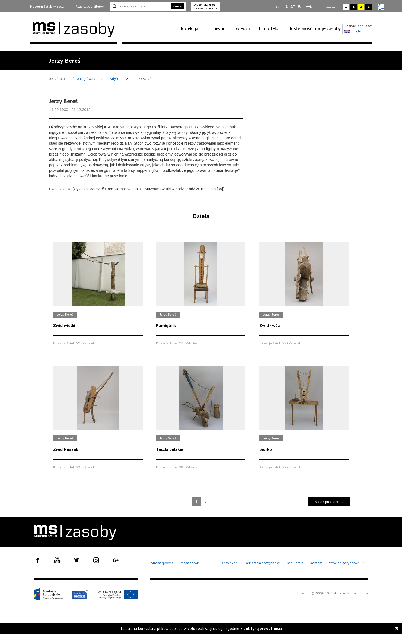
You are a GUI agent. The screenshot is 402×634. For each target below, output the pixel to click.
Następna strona (329, 501)
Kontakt (316, 563)
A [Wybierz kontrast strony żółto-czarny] (361, 7)
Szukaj (177, 6)
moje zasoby (328, 28)
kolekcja (189, 28)
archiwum (217, 28)
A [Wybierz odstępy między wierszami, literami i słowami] (311, 6)
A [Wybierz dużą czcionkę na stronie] (301, 6)
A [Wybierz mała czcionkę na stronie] (286, 6)
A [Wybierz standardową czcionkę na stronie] (292, 6)
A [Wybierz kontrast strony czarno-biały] (354, 7)
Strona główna (84, 78)
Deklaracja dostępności (262, 563)
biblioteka (269, 28)
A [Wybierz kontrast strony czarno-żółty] (369, 7)
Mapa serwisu (191, 563)
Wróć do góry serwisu (346, 563)
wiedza (243, 28)
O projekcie (229, 563)
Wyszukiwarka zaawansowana (205, 6)
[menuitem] (192, 28)
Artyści (115, 78)
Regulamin (295, 563)
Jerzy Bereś (143, 78)
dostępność (300, 28)
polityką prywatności (262, 628)
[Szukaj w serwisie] (140, 6)
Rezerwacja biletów (90, 6)
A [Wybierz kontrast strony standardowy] (346, 7)
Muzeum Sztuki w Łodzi (47, 6)
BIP (211, 563)
